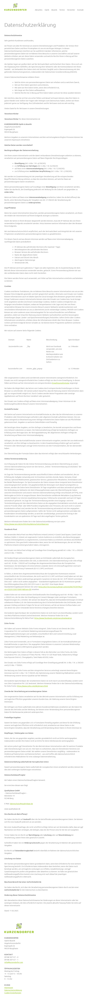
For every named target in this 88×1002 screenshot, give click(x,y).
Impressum (8, 988)
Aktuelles (38, 10)
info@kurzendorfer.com (13, 962)
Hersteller (71, 10)
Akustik (54, 10)
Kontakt (80, 10)
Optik (47, 10)
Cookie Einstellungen (12, 993)
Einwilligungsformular (60, 383)
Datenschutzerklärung (13, 990)
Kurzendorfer (15, 7)
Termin (62, 10)
